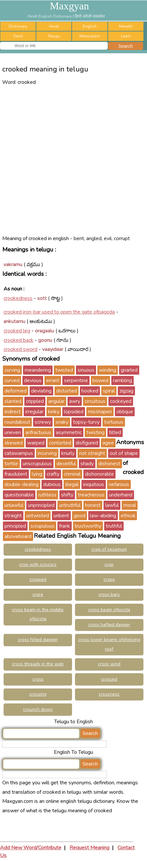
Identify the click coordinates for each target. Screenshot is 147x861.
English (90, 26)
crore (37, 594)
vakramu (13, 264)
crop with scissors (37, 564)
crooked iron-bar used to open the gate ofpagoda (59, 311)
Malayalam (90, 36)
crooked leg (17, 330)
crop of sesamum (109, 549)
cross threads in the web (38, 664)
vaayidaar (52, 349)
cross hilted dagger (38, 639)
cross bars (109, 594)
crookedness (18, 298)
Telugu (54, 36)
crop (109, 564)
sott (42, 298)
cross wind (109, 664)
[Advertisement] (73, 160)
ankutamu (14, 321)
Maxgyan (69, 5)
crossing (37, 694)
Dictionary (18, 26)
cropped (38, 579)
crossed (109, 679)
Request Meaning (89, 847)
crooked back (18, 340)
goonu (45, 340)
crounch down (38, 709)
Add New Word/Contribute (30, 847)
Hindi (54, 26)
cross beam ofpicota (109, 610)
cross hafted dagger (109, 625)
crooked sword (20, 349)
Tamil (18, 36)
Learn (126, 36)
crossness (109, 694)
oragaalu (44, 330)
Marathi (126, 26)
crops (109, 579)
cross (37, 679)
